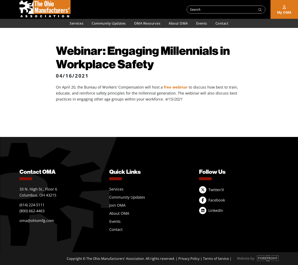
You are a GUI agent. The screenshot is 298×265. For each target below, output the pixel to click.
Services (76, 23)
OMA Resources (147, 23)
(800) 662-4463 (31, 210)
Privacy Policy (188, 258)
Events (201, 23)
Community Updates (109, 23)
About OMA (178, 23)
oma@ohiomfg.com (36, 220)
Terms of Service (216, 258)
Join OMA (117, 205)
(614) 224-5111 (31, 204)
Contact (221, 23)
